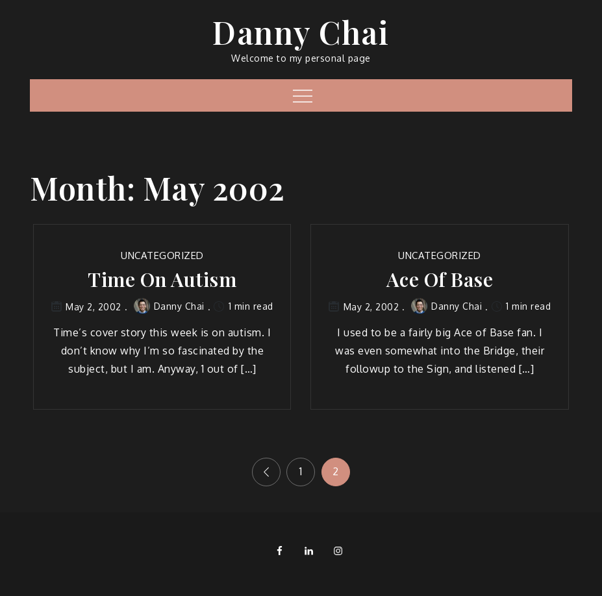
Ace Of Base (440, 279)
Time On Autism (162, 279)
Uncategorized (162, 255)
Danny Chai (300, 32)
